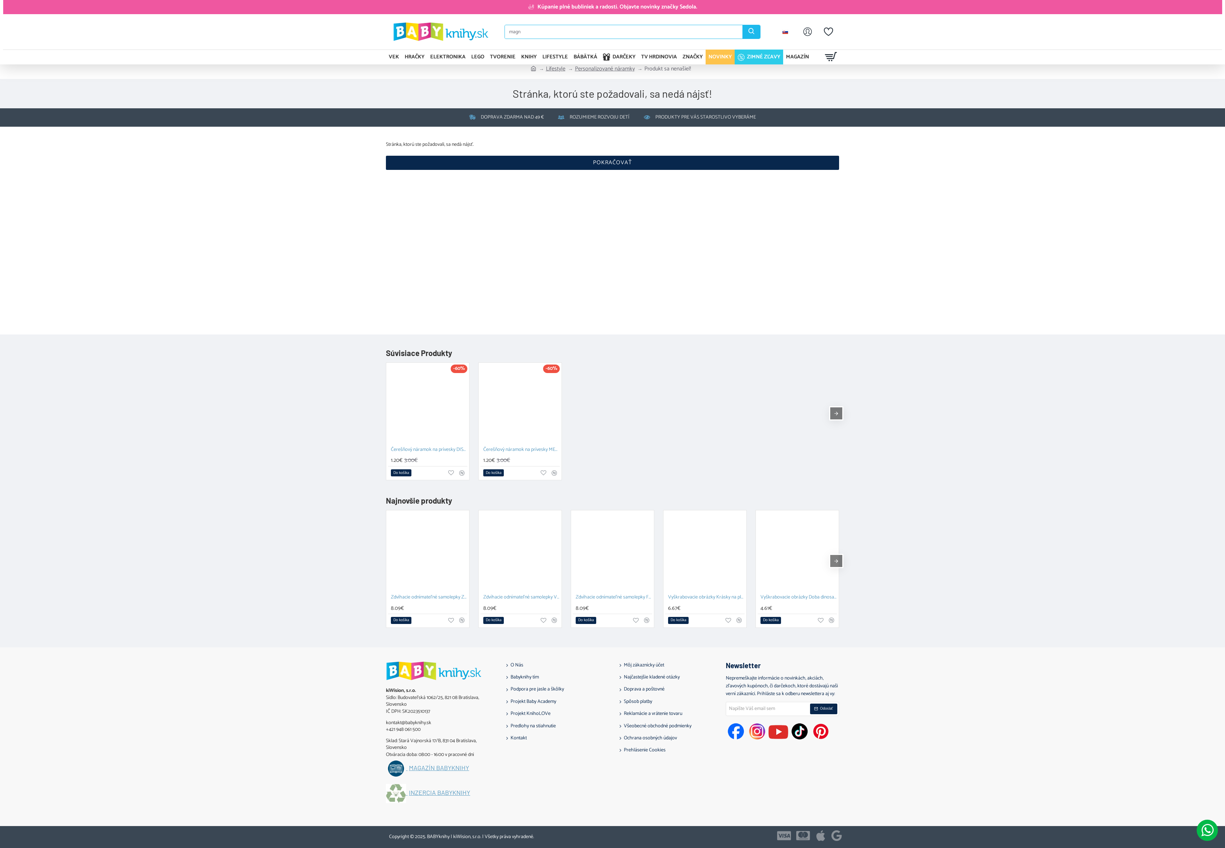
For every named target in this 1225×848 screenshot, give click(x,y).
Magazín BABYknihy (439, 768)
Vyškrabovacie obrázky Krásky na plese (706, 597)
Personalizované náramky (605, 69)
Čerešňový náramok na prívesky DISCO (429, 450)
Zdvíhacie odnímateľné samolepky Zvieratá (429, 597)
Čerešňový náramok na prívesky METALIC (521, 450)
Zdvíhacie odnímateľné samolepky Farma (614, 597)
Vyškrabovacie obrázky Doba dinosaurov (798, 597)
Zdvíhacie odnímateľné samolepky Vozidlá (521, 597)
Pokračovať (612, 162)
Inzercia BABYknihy (439, 792)
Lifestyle (555, 69)
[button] (401, 472)
